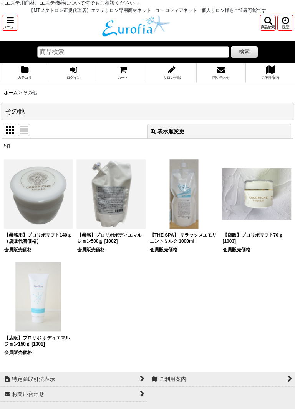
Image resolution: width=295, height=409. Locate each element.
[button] (10, 23)
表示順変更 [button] (167, 131)
